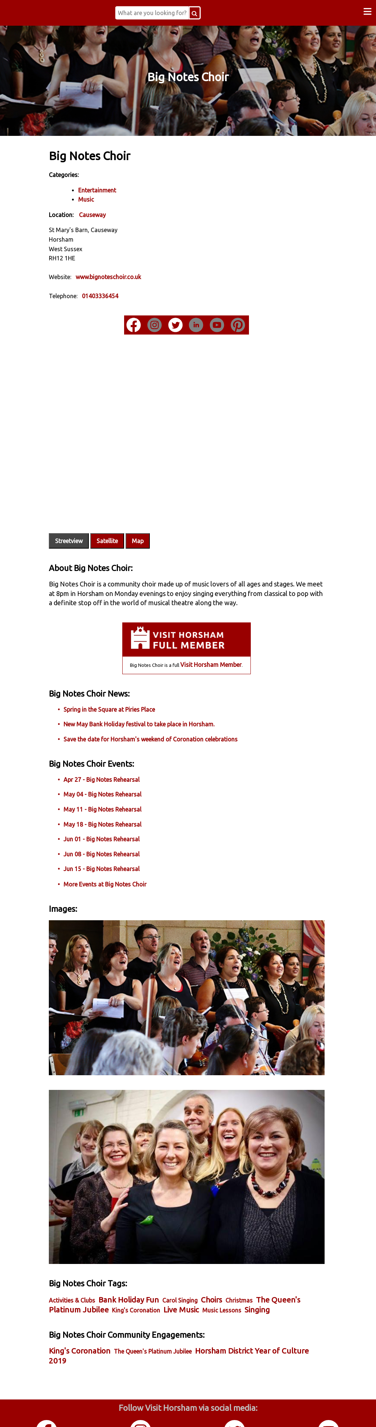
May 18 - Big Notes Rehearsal (117, 812)
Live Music (227, 1261)
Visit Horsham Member (210, 653)
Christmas (254, 1251)
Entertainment (112, 189)
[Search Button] (205, 12)
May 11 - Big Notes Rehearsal (117, 797)
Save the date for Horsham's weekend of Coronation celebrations (166, 727)
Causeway (107, 214)
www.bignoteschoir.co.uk (123, 276)
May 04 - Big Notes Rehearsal (117, 782)
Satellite (122, 519)
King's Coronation (182, 1261)
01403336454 (115, 295)
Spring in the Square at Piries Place (124, 697)
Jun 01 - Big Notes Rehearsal (117, 827)
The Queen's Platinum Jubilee (168, 1312)
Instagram (141, 1412)
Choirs (226, 1250)
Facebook (47, 1412)
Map (153, 519)
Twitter (235, 1412)
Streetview (84, 519)
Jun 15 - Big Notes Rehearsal (117, 857)
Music (101, 198)
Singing (76, 1271)
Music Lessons (267, 1261)
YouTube (329, 1412)
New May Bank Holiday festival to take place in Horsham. (154, 712)
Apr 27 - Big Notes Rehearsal (117, 767)
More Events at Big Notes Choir (120, 872)
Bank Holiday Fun (143, 1250)
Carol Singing (195, 1251)
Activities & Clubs (87, 1251)
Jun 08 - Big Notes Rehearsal (117, 842)
